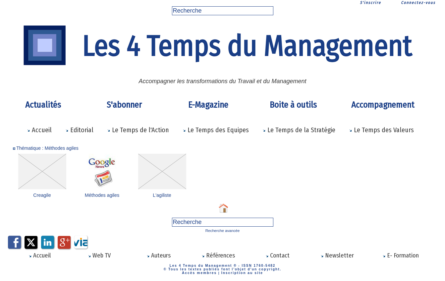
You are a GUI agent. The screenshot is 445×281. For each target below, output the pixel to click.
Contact (277, 255)
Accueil (39, 130)
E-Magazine (208, 105)
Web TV (99, 255)
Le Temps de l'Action (138, 130)
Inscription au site (240, 271)
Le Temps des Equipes (216, 130)
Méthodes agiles (102, 195)
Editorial (79, 130)
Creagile (42, 195)
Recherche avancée (222, 230)
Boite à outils (293, 105)
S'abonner (124, 105)
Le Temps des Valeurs (381, 130)
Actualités (43, 105)
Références (218, 255)
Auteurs (158, 255)
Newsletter (337, 255)
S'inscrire (370, 2)
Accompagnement (382, 105)
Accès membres (201, 271)
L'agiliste (162, 195)
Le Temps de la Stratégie (298, 130)
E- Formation (400, 255)
